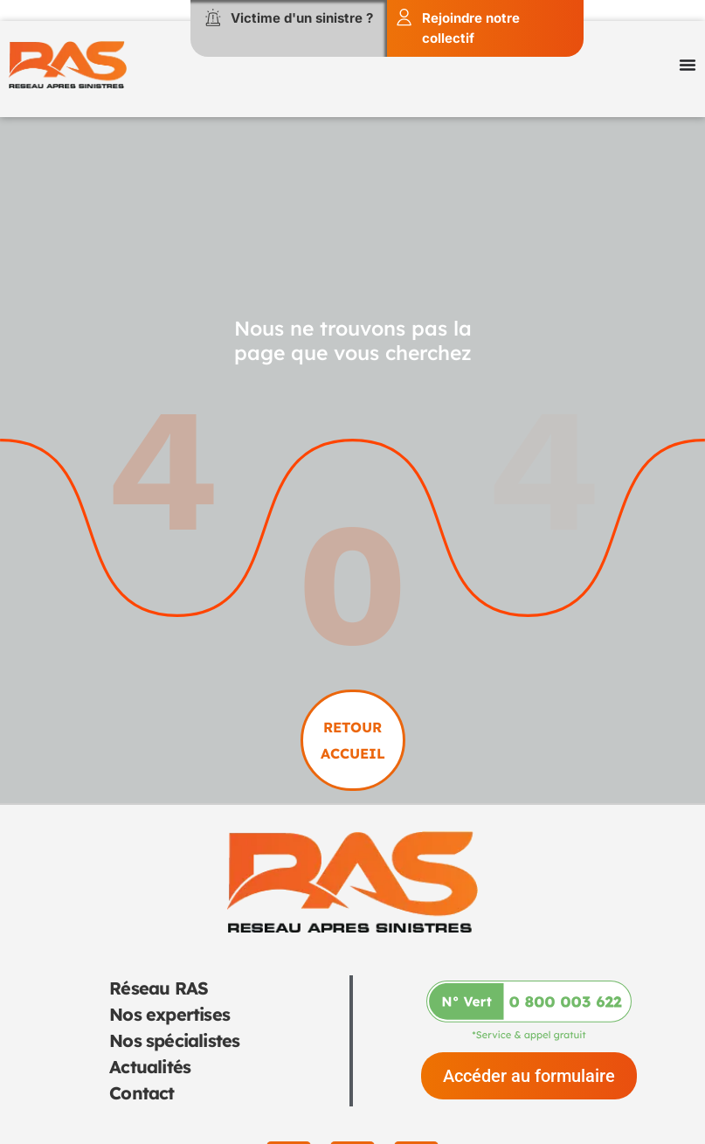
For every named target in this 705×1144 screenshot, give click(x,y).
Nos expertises (169, 1014)
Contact (141, 1093)
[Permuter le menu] (687, 64)
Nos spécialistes (174, 1040)
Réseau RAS (158, 988)
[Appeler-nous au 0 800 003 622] (529, 1010)
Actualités (149, 1067)
